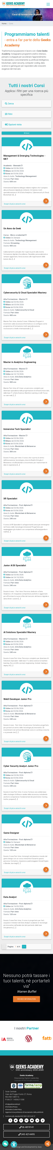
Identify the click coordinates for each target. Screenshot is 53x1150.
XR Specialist (10, 498)
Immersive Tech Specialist (17, 429)
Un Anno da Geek (12, 228)
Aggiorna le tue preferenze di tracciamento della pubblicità (24, 1112)
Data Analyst (10, 897)
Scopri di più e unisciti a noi (14, 204)
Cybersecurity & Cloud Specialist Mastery (24, 292)
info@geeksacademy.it (12, 1104)
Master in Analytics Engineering (19, 362)
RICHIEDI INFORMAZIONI (26, 999)
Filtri (8, 114)
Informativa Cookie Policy (13, 1109)
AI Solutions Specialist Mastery (19, 632)
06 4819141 (26, 1127)
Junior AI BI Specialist (14, 565)
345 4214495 (26, 1134)
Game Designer (11, 832)
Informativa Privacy (11, 1107)
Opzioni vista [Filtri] (13, 124)
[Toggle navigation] (48, 4)
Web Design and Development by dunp (26, 1147)
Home (4, 23)
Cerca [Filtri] (9, 103)
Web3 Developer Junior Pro (17, 699)
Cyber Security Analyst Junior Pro (20, 766)
